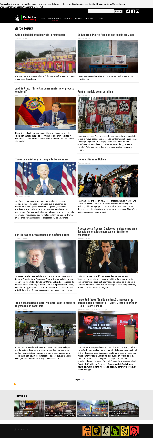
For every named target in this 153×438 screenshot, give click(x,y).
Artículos (78, 19)
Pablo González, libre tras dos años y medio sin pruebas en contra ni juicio (60, 414)
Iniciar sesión (22, 429)
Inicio (43, 19)
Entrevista (89, 19)
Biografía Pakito (54, 19)
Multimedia (100, 19)
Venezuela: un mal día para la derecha (91, 415)
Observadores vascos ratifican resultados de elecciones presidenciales (26, 413)
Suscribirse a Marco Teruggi (15, 384)
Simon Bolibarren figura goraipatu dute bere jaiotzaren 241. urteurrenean (122, 413)
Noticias (67, 19)
